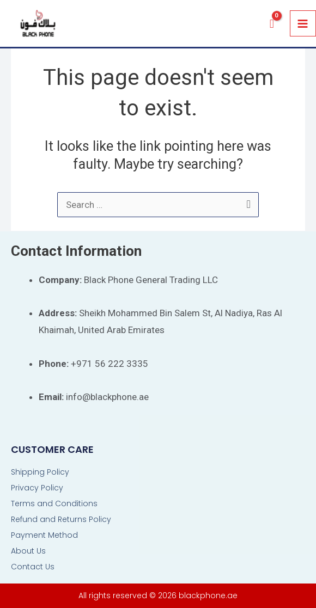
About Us (28, 550)
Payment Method (44, 535)
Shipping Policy (40, 471)
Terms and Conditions (54, 503)
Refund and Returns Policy (61, 519)
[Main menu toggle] (303, 23)
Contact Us (32, 566)
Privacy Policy (37, 487)
